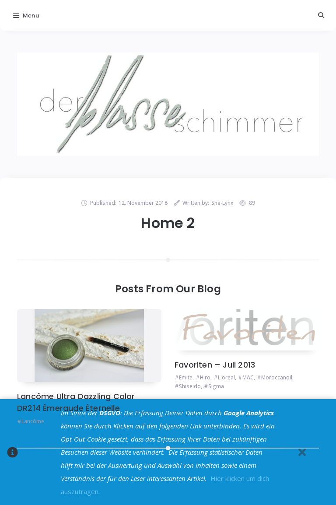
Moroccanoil (276, 377)
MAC (248, 377)
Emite (185, 377)
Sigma (216, 386)
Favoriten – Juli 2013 (215, 364)
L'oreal (226, 377)
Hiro (205, 377)
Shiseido (190, 386)
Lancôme (32, 421)
